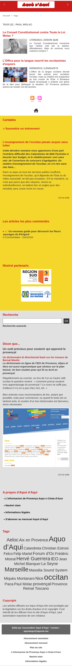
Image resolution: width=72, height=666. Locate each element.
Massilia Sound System (48, 570)
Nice (39, 578)
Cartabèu (9, 120)
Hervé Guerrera (33, 558)
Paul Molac (23, 584)
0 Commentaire (11, 237)
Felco (8, 554)
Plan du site (36, 647)
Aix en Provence (33, 540)
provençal (42, 584)
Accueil (6, 15)
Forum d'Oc (43, 553)
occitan (56, 577)
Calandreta (32, 548)
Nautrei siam (12, 505)
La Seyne (49, 563)
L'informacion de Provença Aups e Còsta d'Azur (33, 498)
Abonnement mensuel (36, 643)
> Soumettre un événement (21, 128)
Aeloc (12, 539)
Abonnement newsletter (36, 638)
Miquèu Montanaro (19, 578)
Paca (9, 584)
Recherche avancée (14, 325)
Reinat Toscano (36, 588)
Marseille (16, 569)
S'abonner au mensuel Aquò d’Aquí (26, 519)
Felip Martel (22, 554)
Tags (15, 15)
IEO (54, 558)
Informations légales (17, 512)
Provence (59, 584)
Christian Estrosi (55, 548)
